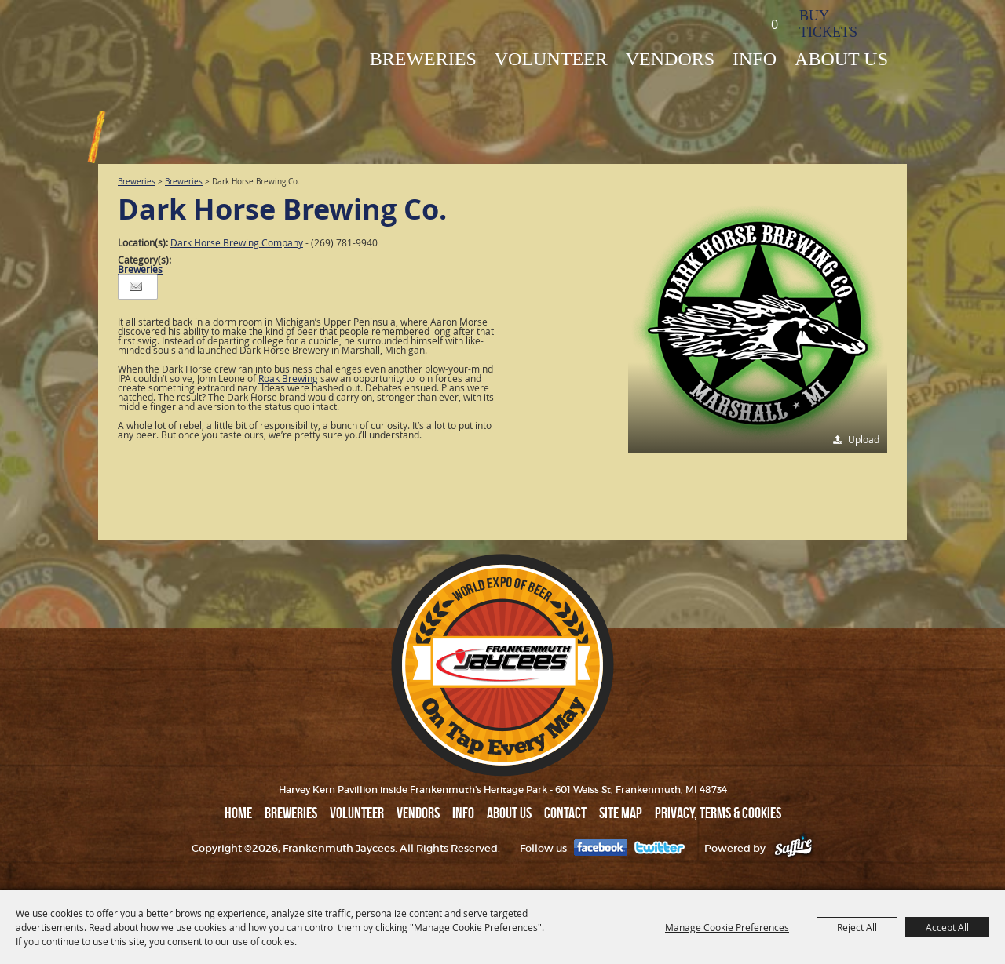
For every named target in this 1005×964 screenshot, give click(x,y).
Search (725, 23)
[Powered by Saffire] (793, 848)
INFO (755, 59)
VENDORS (670, 59)
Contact (565, 812)
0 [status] (774, 24)
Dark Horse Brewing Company (236, 242)
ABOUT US (841, 59)
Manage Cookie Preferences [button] (727, 927)
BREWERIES (423, 59)
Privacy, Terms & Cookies (718, 812)
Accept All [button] (947, 927)
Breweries (136, 181)
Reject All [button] (857, 927)
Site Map (620, 812)
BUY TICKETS (828, 24)
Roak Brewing (288, 378)
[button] (757, 323)
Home (238, 812)
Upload (863, 439)
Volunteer (551, 59)
